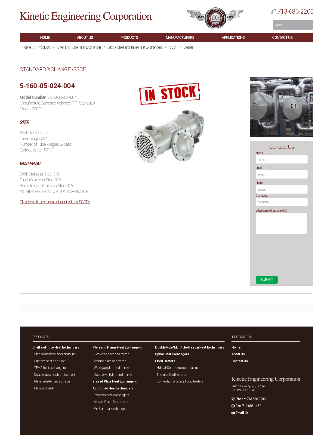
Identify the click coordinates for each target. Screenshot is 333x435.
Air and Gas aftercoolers (111, 402)
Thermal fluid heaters (171, 374)
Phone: (260, 183)
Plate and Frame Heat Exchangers (117, 347)
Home (45, 37)
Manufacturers (180, 37)
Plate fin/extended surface (52, 381)
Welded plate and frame (110, 361)
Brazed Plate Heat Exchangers (114, 381)
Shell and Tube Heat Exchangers (56, 347)
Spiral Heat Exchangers (172, 354)
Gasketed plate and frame (111, 354)
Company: (262, 195)
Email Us (242, 413)
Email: (259, 168)
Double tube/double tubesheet (54, 374)
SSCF (173, 47)
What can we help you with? (271, 210)
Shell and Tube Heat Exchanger (79, 47)
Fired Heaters (165, 361)
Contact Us (282, 37)
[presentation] (275, 257)
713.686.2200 (256, 399)
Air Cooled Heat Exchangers (112, 388)
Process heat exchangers (111, 395)
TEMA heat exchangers (50, 368)
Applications (233, 37)
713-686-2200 (295, 11)
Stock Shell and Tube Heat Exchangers (135, 47)
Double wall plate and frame (113, 374)
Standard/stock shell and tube (54, 354)
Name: (259, 152)
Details (188, 47)
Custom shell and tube (49, 361)
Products (129, 37)
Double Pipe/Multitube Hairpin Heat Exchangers (189, 347)
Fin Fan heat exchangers (110, 408)
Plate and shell (44, 388)
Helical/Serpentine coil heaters (177, 368)
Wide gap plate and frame (111, 368)
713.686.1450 (251, 406)
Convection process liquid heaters (180, 381)
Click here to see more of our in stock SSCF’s (55, 201)
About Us (85, 37)
